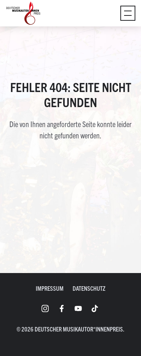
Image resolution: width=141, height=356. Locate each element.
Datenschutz (89, 288)
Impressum (50, 288)
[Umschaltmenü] (127, 13)
